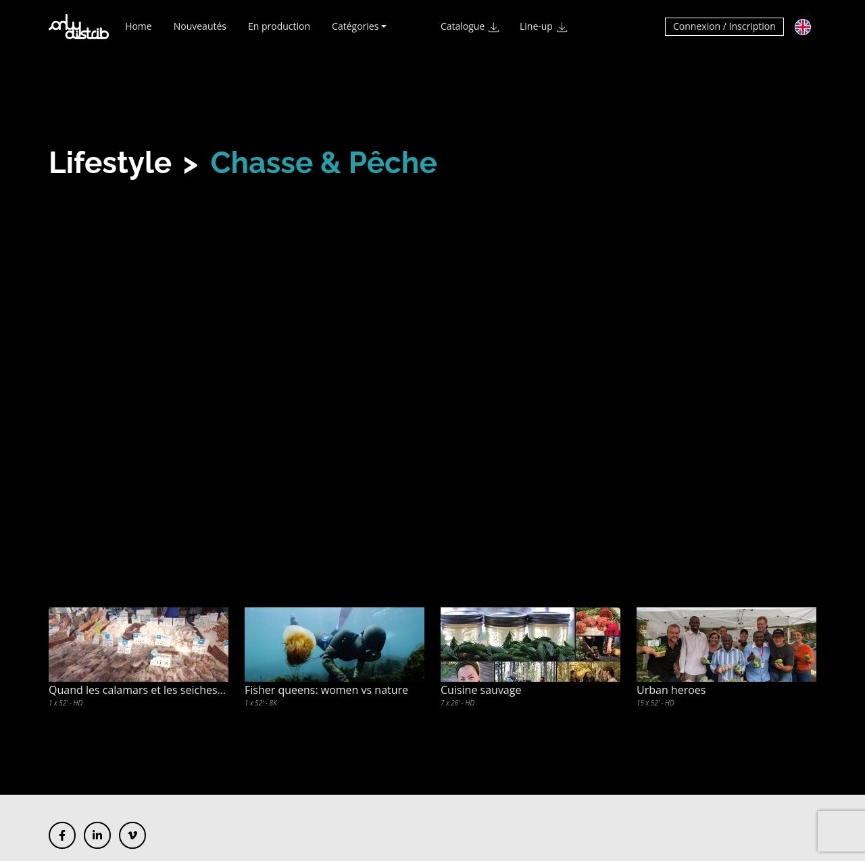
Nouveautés (200, 32)
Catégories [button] (355, 32)
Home (138, 32)
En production (279, 32)
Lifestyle (110, 162)
